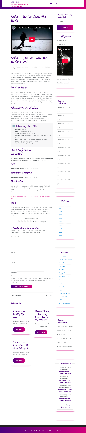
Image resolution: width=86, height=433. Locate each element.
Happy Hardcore (64, 273)
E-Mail (13, 262)
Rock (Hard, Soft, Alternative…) (65, 294)
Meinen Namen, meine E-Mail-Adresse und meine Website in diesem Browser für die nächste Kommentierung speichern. (32, 280)
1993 (60, 215)
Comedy (62, 263)
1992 (60, 211)
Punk (60, 283)
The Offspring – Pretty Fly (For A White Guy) (65, 330)
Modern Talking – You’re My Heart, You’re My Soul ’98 (43, 315)
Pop (60, 280)
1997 (60, 228)
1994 (60, 218)
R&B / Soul (62, 286)
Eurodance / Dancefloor (63, 267)
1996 (60, 225)
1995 (60, 222)
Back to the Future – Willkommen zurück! (64, 342)
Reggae (61, 290)
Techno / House (64, 303)
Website (14, 272)
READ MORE (20, 330)
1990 (60, 205)
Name (13, 252)
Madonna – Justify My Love (19, 314)
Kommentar (16, 236)
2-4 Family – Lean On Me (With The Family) (65, 389)
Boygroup (62, 256)
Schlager (62, 300)
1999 (60, 235)
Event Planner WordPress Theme (37, 430)
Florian (59, 338)
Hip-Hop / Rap (64, 276)
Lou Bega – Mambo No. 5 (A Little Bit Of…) (20, 345)
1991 (60, 208)
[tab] (51, 3)
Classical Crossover (66, 259)
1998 (60, 232)
